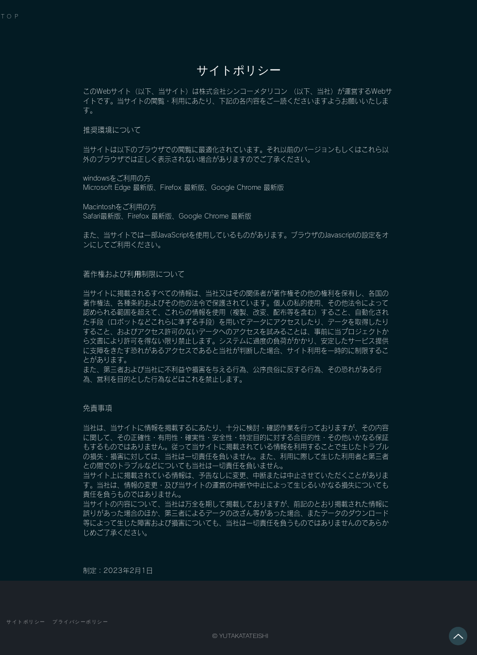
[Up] (458, 636)
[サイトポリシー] (26, 622)
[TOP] (24, 16)
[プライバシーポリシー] (80, 622)
